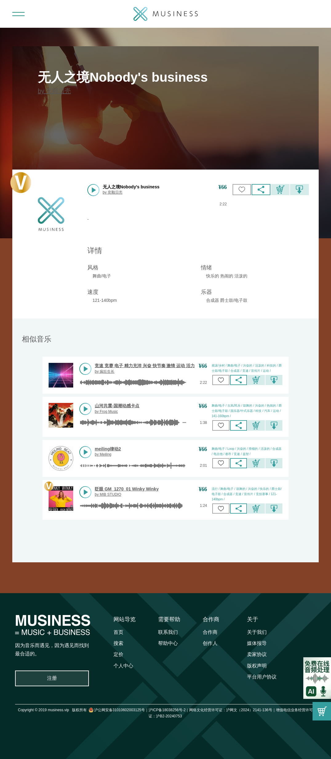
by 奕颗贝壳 (54, 91)
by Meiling (103, 454)
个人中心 (123, 665)
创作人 (210, 643)
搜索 (118, 643)
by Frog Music (106, 411)
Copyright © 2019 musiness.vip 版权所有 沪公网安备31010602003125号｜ (83, 710)
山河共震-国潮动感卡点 (117, 405)
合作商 (211, 619)
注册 (52, 678)
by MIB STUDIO (108, 494)
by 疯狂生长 (104, 371)
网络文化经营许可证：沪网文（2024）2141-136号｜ (232, 710)
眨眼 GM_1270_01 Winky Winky (127, 488)
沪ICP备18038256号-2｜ (169, 710)
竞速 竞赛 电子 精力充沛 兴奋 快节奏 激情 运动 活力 (145, 365)
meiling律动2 (108, 448)
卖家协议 (257, 654)
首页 (118, 632)
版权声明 (257, 665)
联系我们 (168, 632)
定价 (118, 654)
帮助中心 (168, 643)
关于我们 (257, 632)
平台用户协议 (262, 676)
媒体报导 (257, 643)
